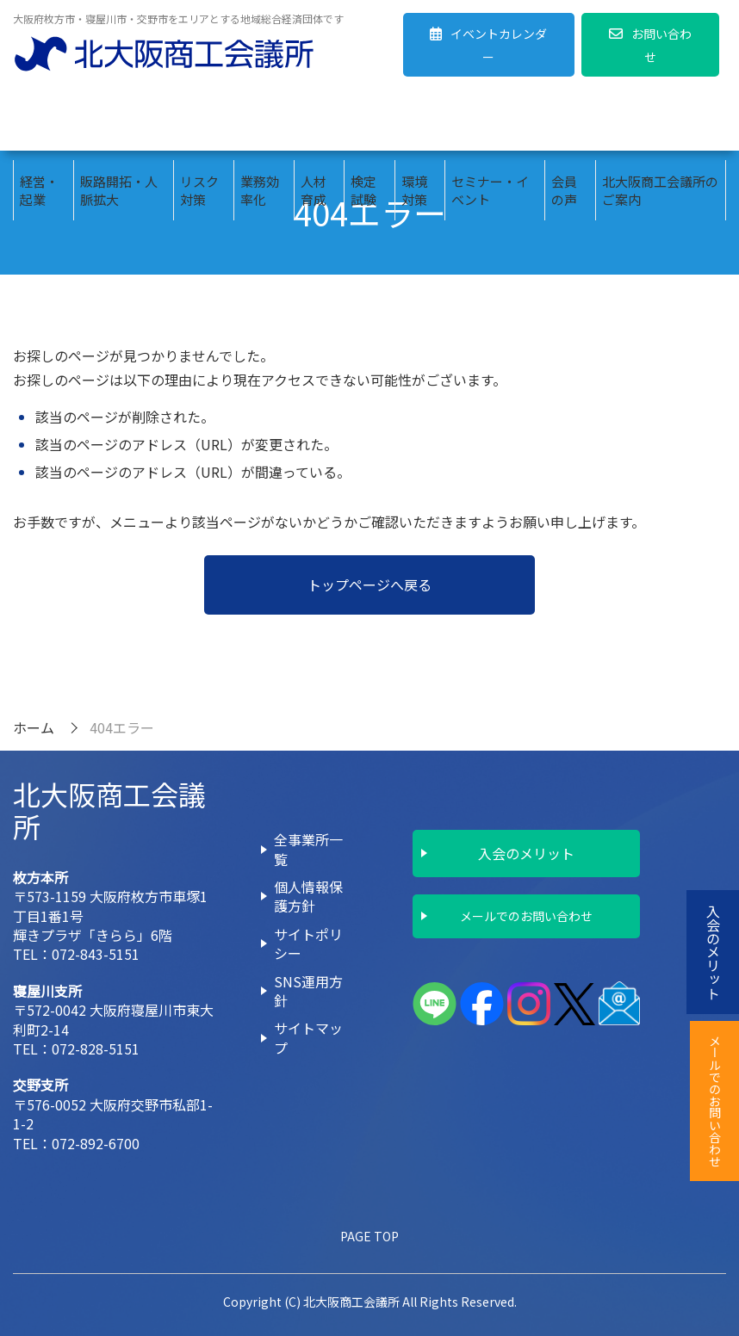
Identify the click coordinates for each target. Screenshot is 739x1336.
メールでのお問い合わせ (526, 916)
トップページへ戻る (369, 584)
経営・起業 (39, 120)
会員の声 (564, 120)
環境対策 (414, 120)
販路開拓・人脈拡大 (119, 120)
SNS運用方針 (308, 991)
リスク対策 (199, 120)
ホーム (33, 727)
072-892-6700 (96, 1143)
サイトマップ (308, 1037)
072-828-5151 (96, 1048)
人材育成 (313, 120)
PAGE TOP (369, 1236)
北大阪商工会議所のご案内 (660, 120)
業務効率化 (259, 120)
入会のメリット (526, 853)
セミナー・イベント (490, 120)
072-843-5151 (96, 953)
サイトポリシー (308, 943)
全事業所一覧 (308, 849)
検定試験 (363, 120)
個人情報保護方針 (308, 896)
